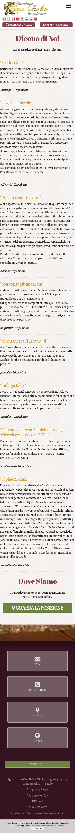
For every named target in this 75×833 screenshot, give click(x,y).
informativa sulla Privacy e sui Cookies (47, 827)
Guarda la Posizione (37, 608)
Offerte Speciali (56, 24)
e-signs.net (60, 813)
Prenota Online (19, 24)
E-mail (39, 801)
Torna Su (38, 764)
